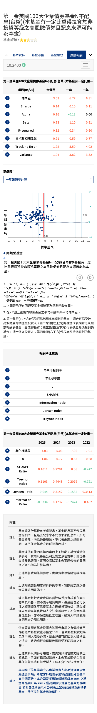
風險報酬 (76, 55)
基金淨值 (38, 55)
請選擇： (9, 171)
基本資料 (19, 55)
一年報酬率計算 (16, 179)
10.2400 (16, 65)
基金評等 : (20, 40)
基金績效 (57, 55)
